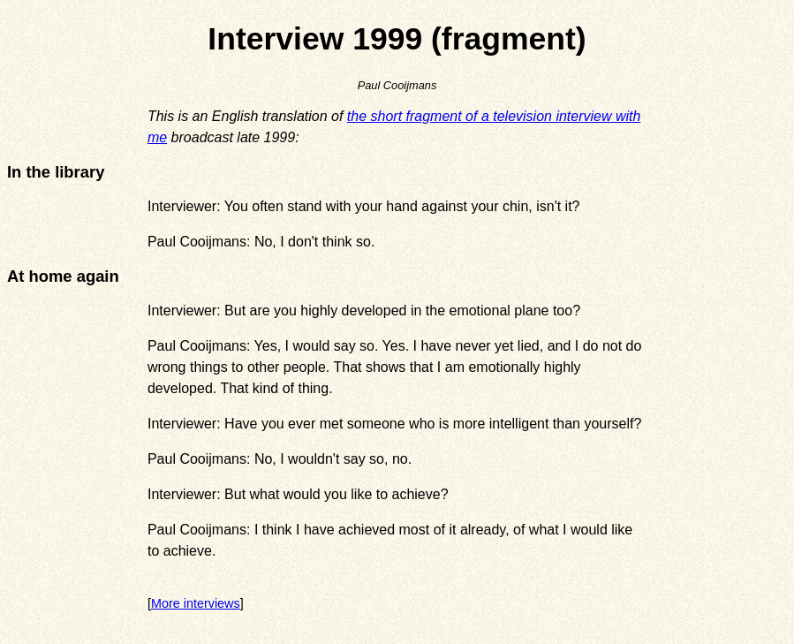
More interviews (195, 603)
